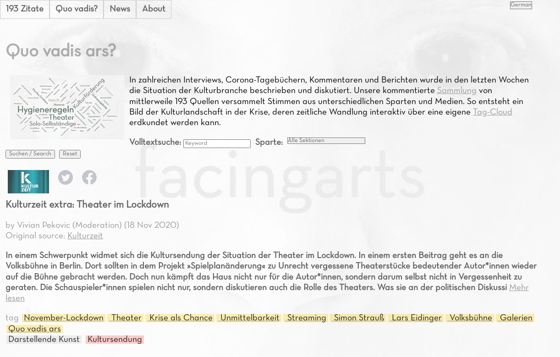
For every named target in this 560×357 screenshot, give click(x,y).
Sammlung (457, 91)
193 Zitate (25, 9)
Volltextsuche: (156, 142)
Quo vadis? (76, 9)
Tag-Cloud (492, 112)
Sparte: (269, 142)
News (120, 9)
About (153, 9)
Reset (70, 154)
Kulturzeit (85, 236)
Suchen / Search (30, 154)
